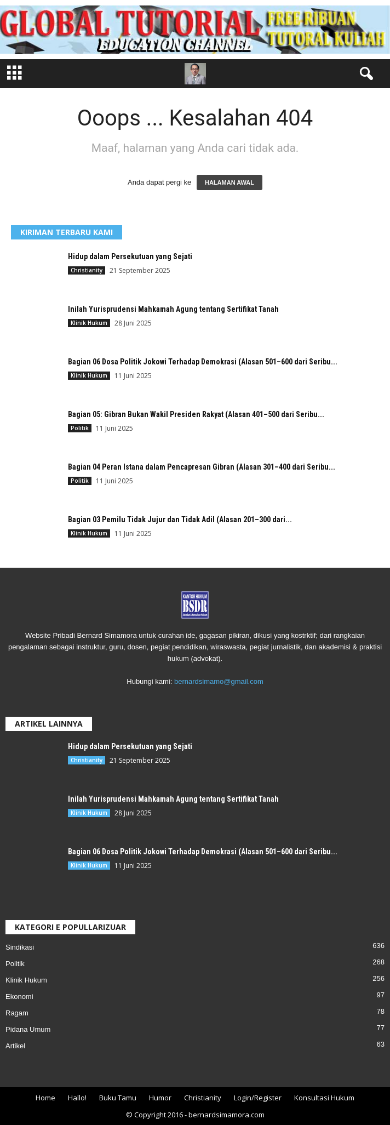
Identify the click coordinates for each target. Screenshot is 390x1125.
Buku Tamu (117, 1098)
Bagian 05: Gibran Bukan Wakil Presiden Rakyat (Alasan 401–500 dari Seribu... (196, 414)
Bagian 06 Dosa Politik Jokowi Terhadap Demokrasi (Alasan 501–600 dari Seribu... (202, 361)
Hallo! (77, 1098)
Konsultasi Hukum (324, 1098)
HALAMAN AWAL (229, 182)
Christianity (86, 270)
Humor (160, 1098)
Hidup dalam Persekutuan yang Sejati (130, 256)
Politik (80, 428)
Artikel (15, 1046)
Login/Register (258, 1098)
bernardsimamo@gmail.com (218, 681)
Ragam (16, 1013)
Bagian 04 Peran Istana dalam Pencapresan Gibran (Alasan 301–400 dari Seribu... (201, 466)
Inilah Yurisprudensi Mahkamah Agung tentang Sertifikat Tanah (173, 309)
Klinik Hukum (89, 323)
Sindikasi (19, 947)
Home (45, 1098)
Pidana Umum (27, 1029)
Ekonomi (19, 996)
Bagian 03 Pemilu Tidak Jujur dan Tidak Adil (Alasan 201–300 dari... (180, 519)
